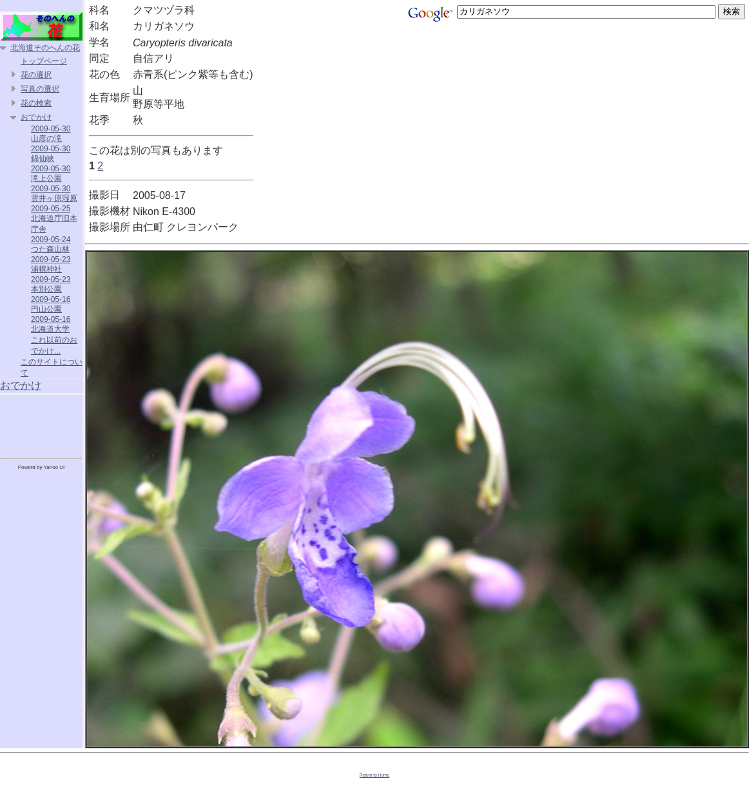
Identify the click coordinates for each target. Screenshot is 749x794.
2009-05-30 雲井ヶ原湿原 (54, 193)
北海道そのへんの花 (45, 47)
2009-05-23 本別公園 (50, 284)
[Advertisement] (41, 424)
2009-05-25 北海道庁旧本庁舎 (54, 219)
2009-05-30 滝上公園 (50, 173)
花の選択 (36, 74)
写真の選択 (40, 88)
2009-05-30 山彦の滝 (50, 133)
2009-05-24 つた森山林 (50, 244)
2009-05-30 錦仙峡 (50, 153)
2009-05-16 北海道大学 (50, 324)
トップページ (44, 61)
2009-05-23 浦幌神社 (50, 264)
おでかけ (36, 117)
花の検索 (36, 103)
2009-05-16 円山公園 (50, 304)
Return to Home (375, 775)
